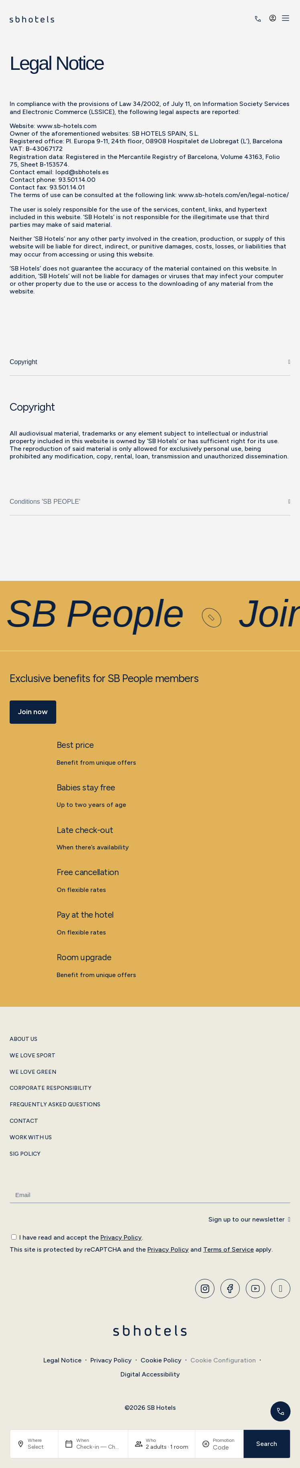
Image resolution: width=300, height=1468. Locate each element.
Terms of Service (228, 1249)
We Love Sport (32, 1056)
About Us (23, 1039)
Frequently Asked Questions (55, 1105)
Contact (24, 1121)
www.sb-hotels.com (66, 126)
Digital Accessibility (150, 1374)
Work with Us (31, 1137)
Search (266, 1444)
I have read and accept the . (81, 1237)
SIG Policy (25, 1154)
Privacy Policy (121, 1237)
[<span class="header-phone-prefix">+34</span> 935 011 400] (257, 18)
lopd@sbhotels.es (82, 172)
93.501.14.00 (77, 179)
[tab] (150, 362)
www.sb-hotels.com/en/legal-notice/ (233, 195)
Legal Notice (62, 1360)
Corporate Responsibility (51, 1088)
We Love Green (33, 1072)
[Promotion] (225, 1447)
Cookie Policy (161, 1360)
